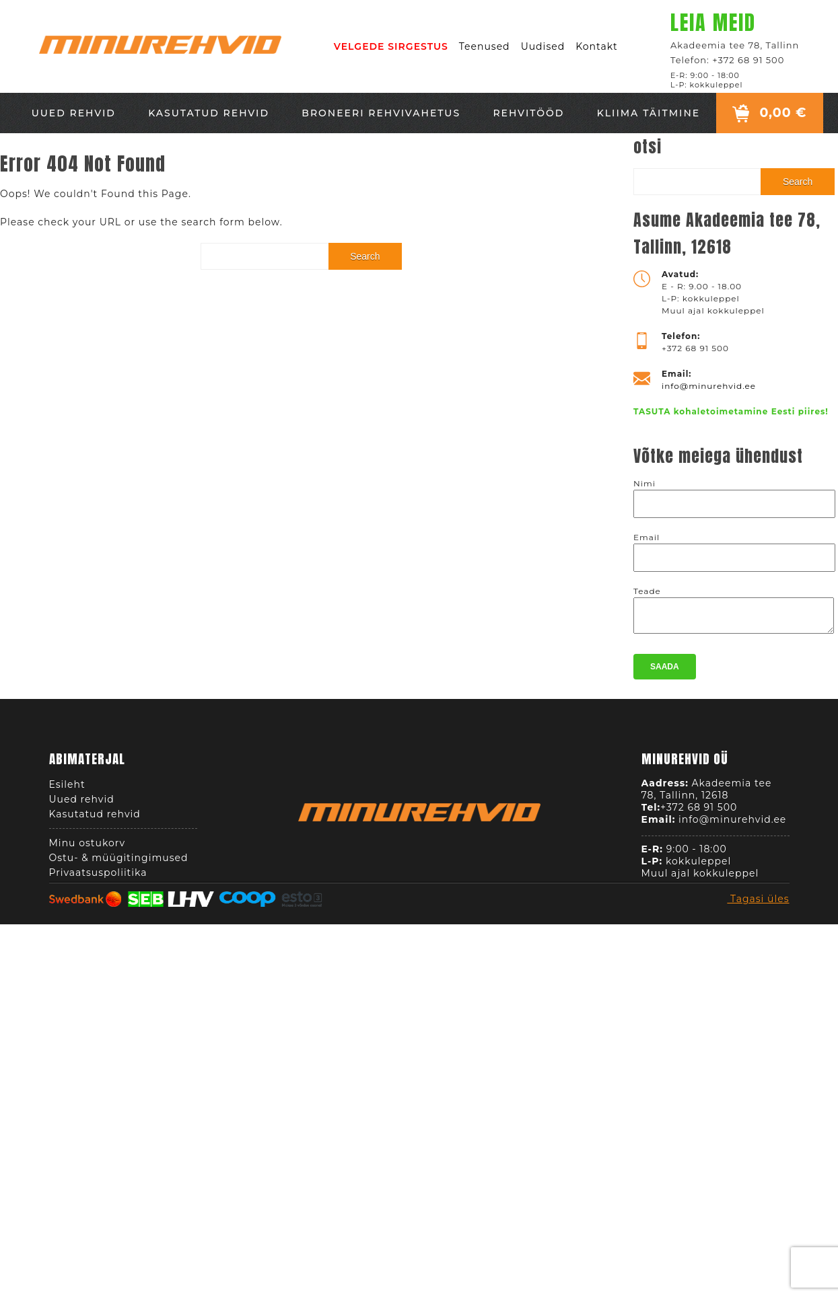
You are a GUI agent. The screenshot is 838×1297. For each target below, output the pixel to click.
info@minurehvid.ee (709, 386)
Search (365, 256)
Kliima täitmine (648, 113)
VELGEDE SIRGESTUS (391, 46)
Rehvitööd (528, 113)
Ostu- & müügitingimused (118, 862)
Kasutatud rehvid (208, 113)
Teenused (484, 46)
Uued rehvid (74, 113)
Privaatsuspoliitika (98, 876)
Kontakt (596, 46)
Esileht (67, 788)
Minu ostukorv (87, 847)
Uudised (543, 46)
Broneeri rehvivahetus (381, 113)
